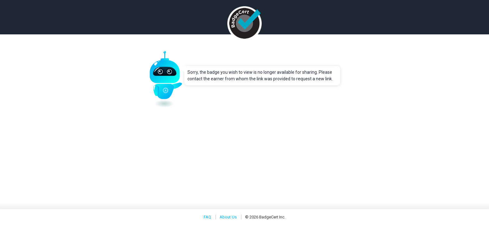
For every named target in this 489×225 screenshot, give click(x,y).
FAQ (207, 217)
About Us (228, 217)
